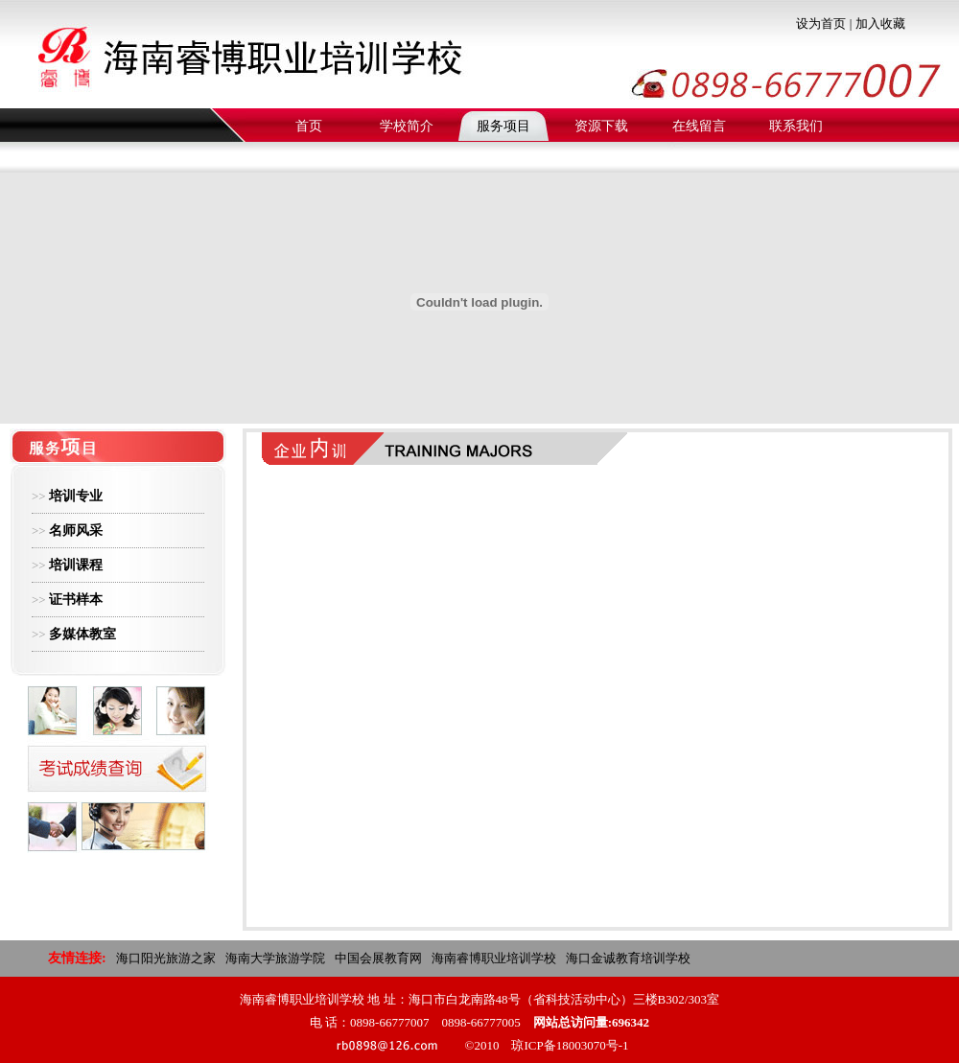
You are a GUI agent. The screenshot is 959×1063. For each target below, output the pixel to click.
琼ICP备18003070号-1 (569, 1045)
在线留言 (699, 126)
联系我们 (796, 126)
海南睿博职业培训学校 (494, 958)
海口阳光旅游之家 (166, 958)
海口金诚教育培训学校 (628, 958)
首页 (308, 126)
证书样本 (76, 599)
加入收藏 (880, 23)
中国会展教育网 (378, 958)
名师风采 (76, 530)
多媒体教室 (82, 634)
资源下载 (601, 126)
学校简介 (406, 126)
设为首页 (821, 23)
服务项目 (503, 126)
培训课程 (76, 565)
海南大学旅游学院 (275, 958)
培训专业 (76, 496)
